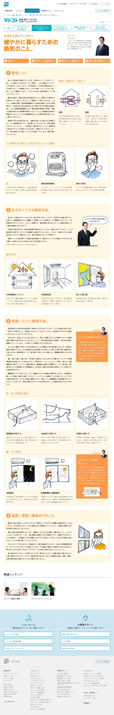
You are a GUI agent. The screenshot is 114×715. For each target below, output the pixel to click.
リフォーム (19, 11)
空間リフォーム (35, 685)
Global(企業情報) (61, 3)
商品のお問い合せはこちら (70, 634)
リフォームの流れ (35, 695)
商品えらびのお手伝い (10, 694)
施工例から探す (8, 689)
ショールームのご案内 (12, 634)
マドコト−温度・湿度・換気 (14, 15)
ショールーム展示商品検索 (13, 641)
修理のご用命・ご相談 (63, 681)
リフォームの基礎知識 (37, 692)
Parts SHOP (34, 707)
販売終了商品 (8, 696)
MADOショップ (35, 704)
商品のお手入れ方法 (68, 648)
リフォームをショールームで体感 (94, 678)
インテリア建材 (8, 678)
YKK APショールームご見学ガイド (94, 676)
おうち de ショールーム (91, 681)
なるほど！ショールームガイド (14, 648)
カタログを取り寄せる (63, 689)
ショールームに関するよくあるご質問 (95, 685)
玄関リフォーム (35, 676)
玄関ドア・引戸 (8, 676)
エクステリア (8, 681)
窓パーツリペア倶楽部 (37, 709)
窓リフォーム (34, 674)
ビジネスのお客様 (101, 11)
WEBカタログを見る (10, 692)
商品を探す (9, 11)
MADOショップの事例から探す (39, 700)
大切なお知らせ (88, 696)
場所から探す (8, 684)
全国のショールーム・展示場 (92, 674)
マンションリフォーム (37, 683)
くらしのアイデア (32, 11)
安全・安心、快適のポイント (65, 692)
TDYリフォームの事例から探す (39, 702)
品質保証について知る (63, 678)
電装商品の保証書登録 (63, 687)
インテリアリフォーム (37, 678)
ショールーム (59, 11)
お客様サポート (46, 11)
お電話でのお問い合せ (63, 696)
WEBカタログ (73, 3)
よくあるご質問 (82, 3)
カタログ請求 (66, 641)
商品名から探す (8, 687)
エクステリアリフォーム (37, 681)
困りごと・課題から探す (37, 688)
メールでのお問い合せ (63, 694)
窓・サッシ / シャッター (11, 674)
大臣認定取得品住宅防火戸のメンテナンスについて (69, 683)
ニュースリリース (89, 698)
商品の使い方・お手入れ (64, 676)
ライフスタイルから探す (37, 690)
